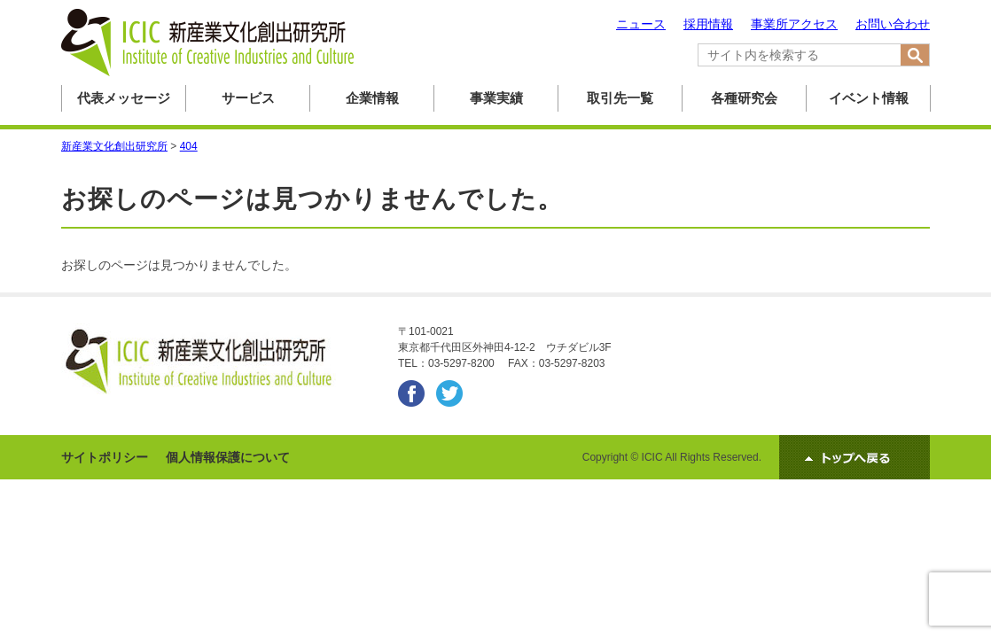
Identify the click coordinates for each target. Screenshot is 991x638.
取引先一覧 (620, 97)
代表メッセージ (123, 97)
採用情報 (708, 24)
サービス (248, 97)
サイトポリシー (104, 457)
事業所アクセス (794, 24)
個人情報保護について (228, 457)
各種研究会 (744, 97)
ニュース (641, 24)
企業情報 (372, 97)
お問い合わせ (892, 24)
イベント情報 (869, 97)
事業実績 (496, 97)
